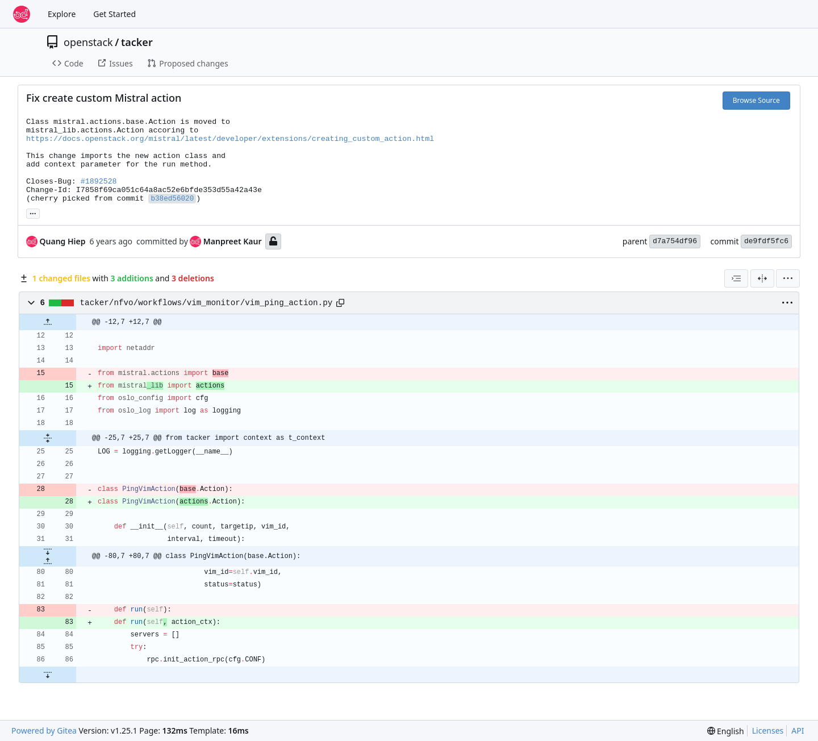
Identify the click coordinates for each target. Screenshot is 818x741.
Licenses (768, 730)
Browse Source (756, 100)
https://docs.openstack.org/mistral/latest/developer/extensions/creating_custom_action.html (230, 139)
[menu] (788, 278)
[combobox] (736, 278)
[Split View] (762, 278)
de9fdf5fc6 (766, 241)
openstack (88, 42)
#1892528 (99, 181)
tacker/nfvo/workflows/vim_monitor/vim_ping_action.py (206, 302)
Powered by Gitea (44, 730)
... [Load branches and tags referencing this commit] (33, 213)
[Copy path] (340, 303)
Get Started (114, 14)
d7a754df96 (675, 241)
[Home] (21, 14)
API (797, 730)
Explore (62, 14)
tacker (137, 42)
